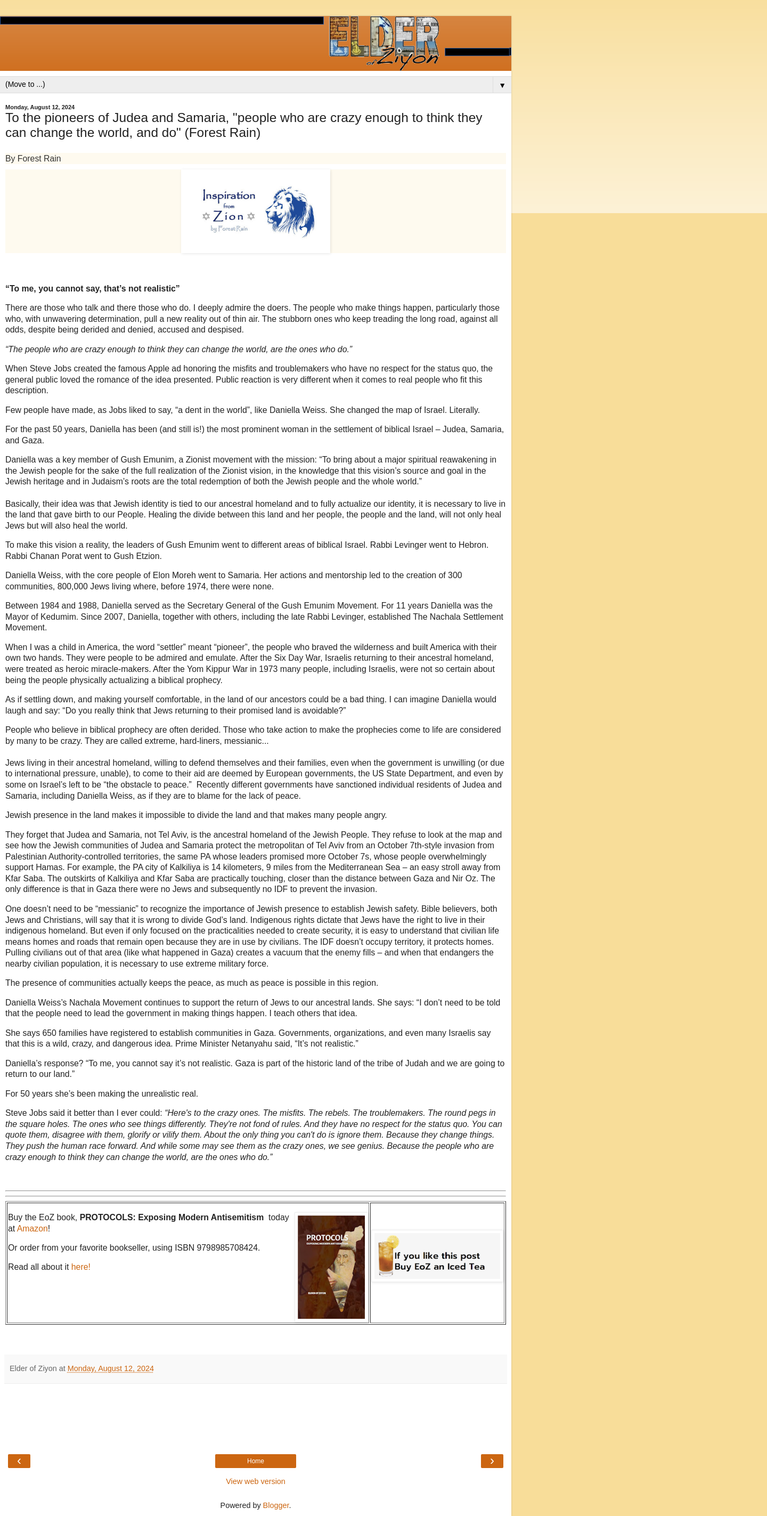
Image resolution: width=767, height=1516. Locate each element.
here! (81, 1266)
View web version (255, 1481)
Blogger (276, 1505)
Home (255, 1461)
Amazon (32, 1228)
